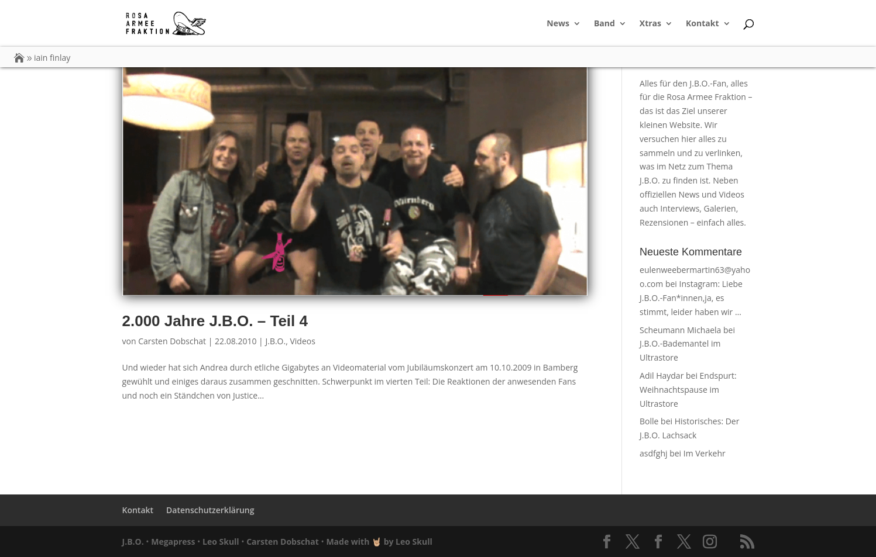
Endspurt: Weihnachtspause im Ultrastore (688, 389)
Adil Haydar (661, 375)
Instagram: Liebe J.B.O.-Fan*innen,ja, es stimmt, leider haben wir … (691, 297)
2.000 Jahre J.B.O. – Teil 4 (215, 321)
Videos (302, 341)
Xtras (650, 24)
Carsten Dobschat (172, 341)
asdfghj (653, 453)
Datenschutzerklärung (210, 510)
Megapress (173, 541)
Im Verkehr (704, 453)
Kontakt (702, 24)
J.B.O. (275, 341)
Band (604, 24)
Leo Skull (220, 541)
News (558, 24)
